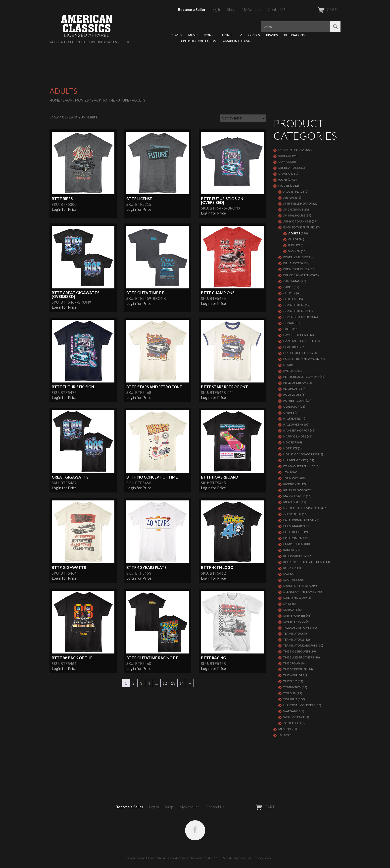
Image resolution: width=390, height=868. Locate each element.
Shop (231, 9)
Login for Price (64, 209)
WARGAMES (291, 711)
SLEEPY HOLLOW (295, 597)
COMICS (254, 35)
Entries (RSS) (217, 858)
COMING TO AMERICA (298, 317)
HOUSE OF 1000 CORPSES (301, 454)
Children (295, 239)
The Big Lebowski (296, 651)
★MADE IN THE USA (236, 41)
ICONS (208, 35)
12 (164, 683)
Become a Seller (191, 9)
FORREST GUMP (294, 400)
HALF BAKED (292, 418)
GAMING (225, 35)
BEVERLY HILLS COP (296, 257)
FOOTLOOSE (292, 394)
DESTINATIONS (294, 35)
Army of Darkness (297, 221)
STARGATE (290, 609)
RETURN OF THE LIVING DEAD (303, 562)
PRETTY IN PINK (293, 538)
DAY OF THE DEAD (295, 335)
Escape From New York (301, 359)
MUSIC (192, 35)
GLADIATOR (291, 406)
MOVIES (176, 35)
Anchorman (293, 209)
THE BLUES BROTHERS (298, 657)
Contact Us (277, 9)
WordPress (202, 858)
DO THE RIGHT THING (298, 353)
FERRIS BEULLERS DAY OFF (301, 377)
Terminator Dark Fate (300, 645)
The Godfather (295, 669)
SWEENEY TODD (294, 621)
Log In (216, 9)
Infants (294, 245)
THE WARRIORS (293, 675)
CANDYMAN (291, 281)
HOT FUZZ (290, 448)
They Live (290, 681)
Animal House (294, 215)
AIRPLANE (290, 197)
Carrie (288, 287)
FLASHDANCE (292, 388)
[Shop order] (243, 118)
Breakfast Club (295, 269)
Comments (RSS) (242, 858)
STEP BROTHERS (294, 615)
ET (285, 365)
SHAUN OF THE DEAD (298, 586)
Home (54, 100)
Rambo (288, 550)
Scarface (290, 580)
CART (315, 9)
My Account (251, 9)
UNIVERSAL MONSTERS (299, 705)
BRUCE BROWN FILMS (298, 275)
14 (181, 683)
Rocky (288, 568)
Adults (294, 233)
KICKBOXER (291, 484)
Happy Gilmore (294, 436)
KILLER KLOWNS (294, 490)
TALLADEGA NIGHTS (297, 627)
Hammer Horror (296, 430)
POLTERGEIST (292, 532)
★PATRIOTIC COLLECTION (198, 41)
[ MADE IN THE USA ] (292, 150)
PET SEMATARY (293, 526)
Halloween (292, 424)
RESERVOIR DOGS (295, 556)
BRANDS (272, 35)
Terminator (292, 633)
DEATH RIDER (292, 347)
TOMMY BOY (292, 687)
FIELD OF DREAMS (295, 382)
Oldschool (292, 514)
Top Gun (289, 693)
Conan (288, 323)
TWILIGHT (290, 699)
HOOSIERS (290, 442)
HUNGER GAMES (294, 460)
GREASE (288, 412)
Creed (287, 329)
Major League (294, 496)
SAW (286, 574)
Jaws (287, 472)
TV (240, 35)
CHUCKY (289, 293)
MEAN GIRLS (291, 502)
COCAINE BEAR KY (296, 311)
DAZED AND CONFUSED (299, 341)
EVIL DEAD (290, 371)
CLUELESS (290, 299)
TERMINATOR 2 (293, 639)
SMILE (287, 603)
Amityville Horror (298, 203)
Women (294, 251)
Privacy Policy (262, 858)
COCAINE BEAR (293, 305)
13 (173, 683)
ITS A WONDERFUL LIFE (299, 466)
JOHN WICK (291, 478)
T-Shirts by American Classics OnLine (142, 858)
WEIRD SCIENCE (294, 717)
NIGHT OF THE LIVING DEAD (302, 508)
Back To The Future (110, 100)
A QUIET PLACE (293, 191)
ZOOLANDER (292, 723)
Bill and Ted (292, 263)
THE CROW (291, 663)
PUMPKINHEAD (294, 544)
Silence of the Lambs (299, 592)
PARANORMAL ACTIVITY (299, 520)
